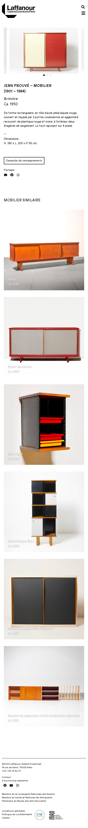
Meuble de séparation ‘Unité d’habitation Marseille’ (44, 715)
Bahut (12, 279)
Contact (6, 777)
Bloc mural (15, 453)
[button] (83, 7)
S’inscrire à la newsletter (15, 780)
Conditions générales (13, 811)
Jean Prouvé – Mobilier (27, 86)
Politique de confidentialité (17, 814)
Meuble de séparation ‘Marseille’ (30, 628)
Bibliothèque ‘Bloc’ (21, 541)
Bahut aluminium (19, 366)
